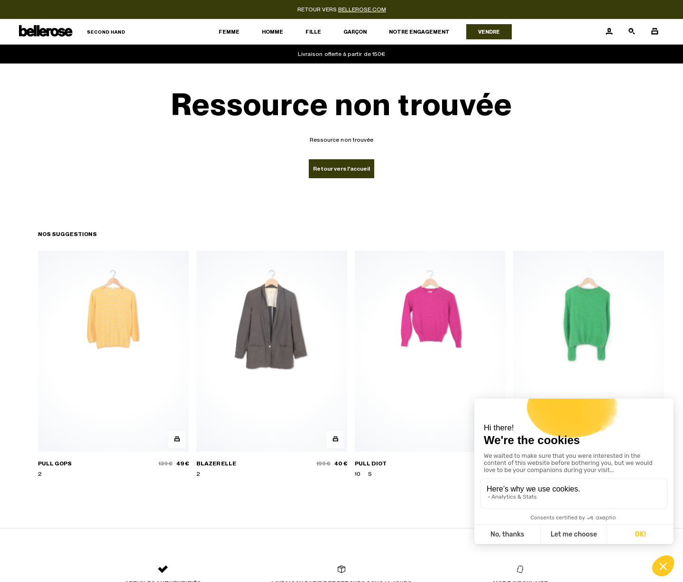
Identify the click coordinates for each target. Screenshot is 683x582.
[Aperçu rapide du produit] (176, 439)
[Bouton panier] (654, 32)
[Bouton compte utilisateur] (609, 32)
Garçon (355, 31)
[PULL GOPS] (113, 364)
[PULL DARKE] (588, 364)
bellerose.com (362, 9)
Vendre (489, 31)
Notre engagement (419, 31)
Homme (272, 31)
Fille (313, 31)
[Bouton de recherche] (631, 32)
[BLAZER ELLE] (271, 364)
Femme (229, 31)
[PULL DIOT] (430, 364)
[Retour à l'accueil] (72, 32)
